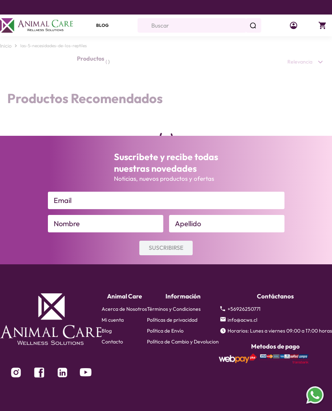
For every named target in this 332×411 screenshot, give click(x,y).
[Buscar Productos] (254, 25)
